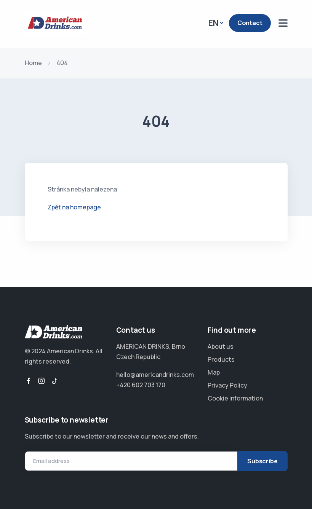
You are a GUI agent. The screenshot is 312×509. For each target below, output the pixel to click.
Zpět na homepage (74, 207)
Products (221, 359)
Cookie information (235, 398)
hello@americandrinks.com (155, 374)
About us (221, 346)
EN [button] (213, 23)
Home (33, 63)
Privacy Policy (227, 385)
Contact (249, 23)
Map (214, 372)
